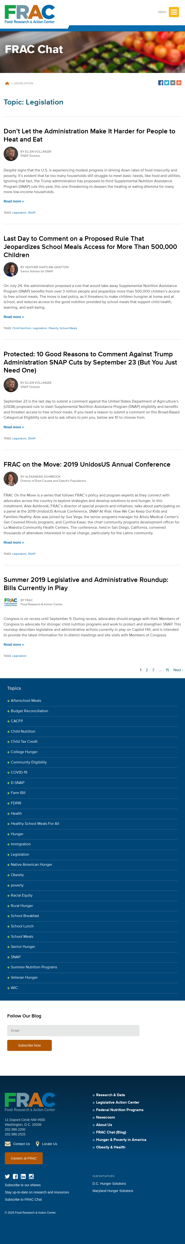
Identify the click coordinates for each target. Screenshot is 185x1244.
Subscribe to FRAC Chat (23, 1199)
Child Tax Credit (24, 742)
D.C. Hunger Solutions (109, 1183)
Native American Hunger (31, 865)
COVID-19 (19, 773)
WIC (14, 988)
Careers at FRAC (24, 1158)
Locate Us (49, 1144)
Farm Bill (18, 793)
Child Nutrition (21, 328)
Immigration (21, 844)
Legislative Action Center (117, 1103)
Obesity (53, 328)
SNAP (31, 212)
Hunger (17, 834)
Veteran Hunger (24, 978)
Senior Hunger (23, 947)
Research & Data (110, 1095)
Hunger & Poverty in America (121, 1140)
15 (167, 670)
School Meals (68, 328)
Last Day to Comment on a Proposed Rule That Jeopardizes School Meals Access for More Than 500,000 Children (90, 246)
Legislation (19, 212)
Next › (178, 670)
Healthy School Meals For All (35, 824)
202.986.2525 (15, 1134)
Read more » (14, 201)
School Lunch (22, 926)
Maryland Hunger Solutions (112, 1191)
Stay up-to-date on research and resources (37, 1192)
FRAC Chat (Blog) (111, 1132)
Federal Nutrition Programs (120, 1110)
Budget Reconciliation (29, 711)
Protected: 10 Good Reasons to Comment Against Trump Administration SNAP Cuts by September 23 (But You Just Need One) (90, 362)
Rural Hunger (22, 906)
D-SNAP (17, 783)
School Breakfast (25, 916)
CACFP (17, 721)
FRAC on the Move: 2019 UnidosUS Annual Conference (87, 464)
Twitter (7, 1176)
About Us (104, 1125)
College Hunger (24, 752)
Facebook (15, 1176)
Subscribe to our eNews (23, 1185)
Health (16, 814)
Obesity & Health (110, 1147)
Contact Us (21, 1144)
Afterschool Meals (26, 701)
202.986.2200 (15, 1129)
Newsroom (105, 1118)
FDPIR (16, 803)
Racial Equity (22, 896)
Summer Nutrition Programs (34, 967)
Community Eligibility (29, 762)
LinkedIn (23, 1176)
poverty (17, 885)
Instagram (31, 1176)
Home (7, 83)
